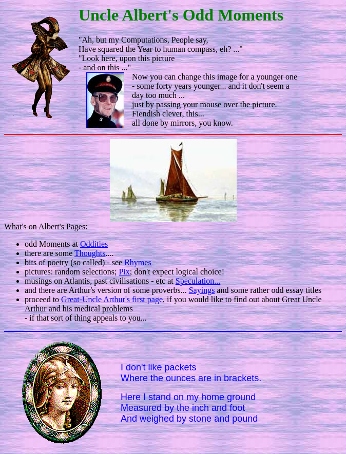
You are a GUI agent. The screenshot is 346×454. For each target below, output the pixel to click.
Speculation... (198, 281)
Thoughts (89, 253)
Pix (124, 271)
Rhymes (137, 262)
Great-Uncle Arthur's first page (112, 299)
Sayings (202, 290)
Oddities (94, 244)
